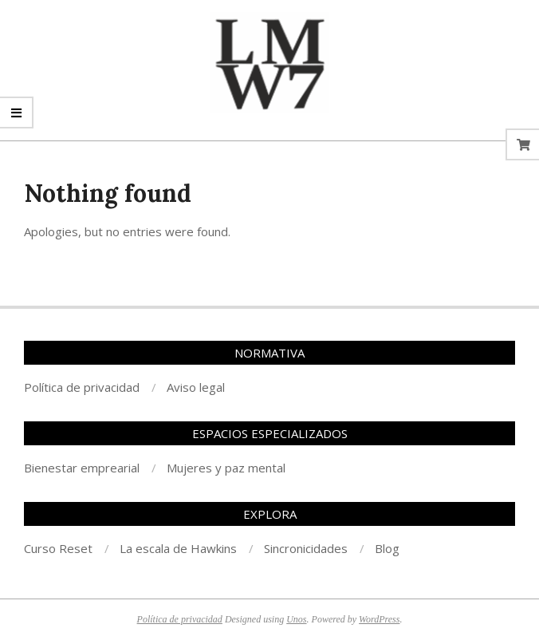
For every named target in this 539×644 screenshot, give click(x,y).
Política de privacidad (179, 619)
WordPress (379, 619)
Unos (296, 619)
